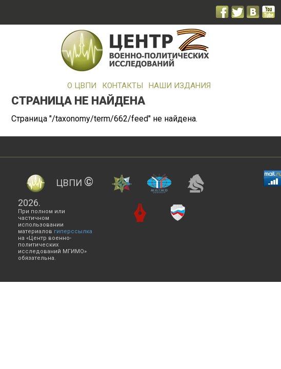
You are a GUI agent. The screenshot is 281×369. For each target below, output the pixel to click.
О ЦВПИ (81, 85)
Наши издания (180, 85)
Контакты (122, 85)
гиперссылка (73, 231)
